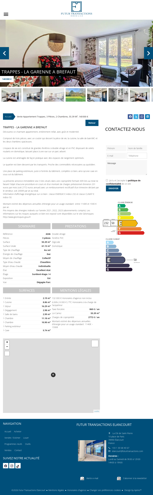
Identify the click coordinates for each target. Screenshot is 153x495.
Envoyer (113, 188)
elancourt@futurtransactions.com (127, 451)
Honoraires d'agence (77, 490)
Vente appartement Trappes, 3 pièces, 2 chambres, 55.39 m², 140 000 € (52, 116)
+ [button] (7, 342)
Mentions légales (56, 490)
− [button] (7, 347)
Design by (132, 490)
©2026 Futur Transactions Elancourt (28, 490)
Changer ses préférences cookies (105, 490)
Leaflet (96, 411)
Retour (91, 122)
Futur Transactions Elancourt (104, 424)
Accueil (76, 8)
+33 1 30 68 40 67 (120, 447)
